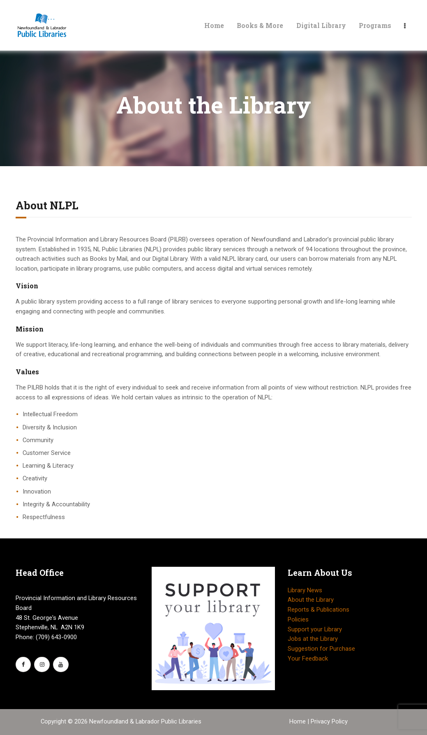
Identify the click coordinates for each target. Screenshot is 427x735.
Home (298, 721)
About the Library (311, 599)
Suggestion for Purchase (321, 648)
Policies (298, 619)
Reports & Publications (318, 609)
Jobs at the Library (313, 638)
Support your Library (315, 629)
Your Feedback (308, 658)
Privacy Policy (329, 721)
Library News (305, 590)
